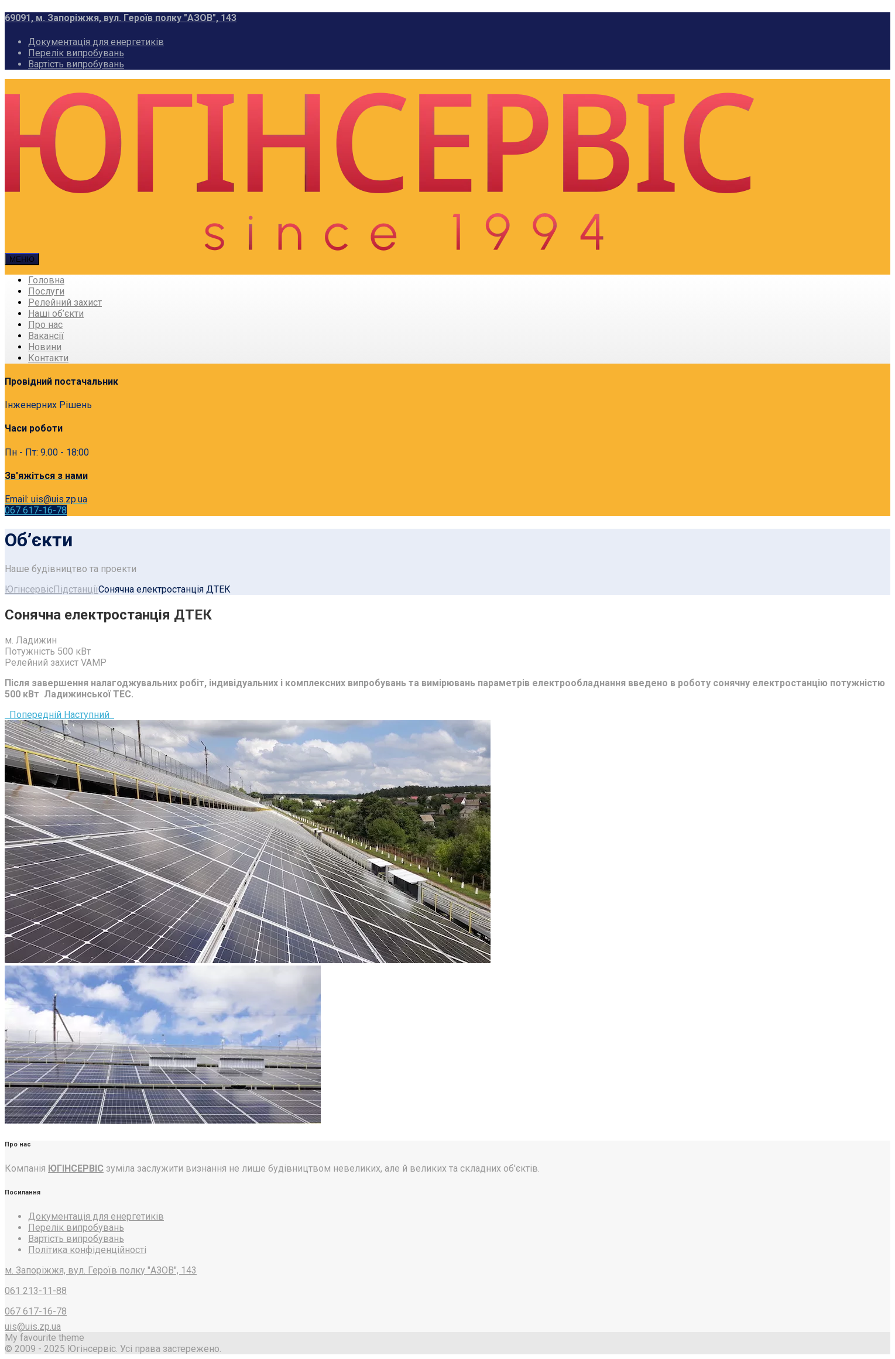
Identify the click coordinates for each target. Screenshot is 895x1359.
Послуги (46, 291)
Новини (44, 346)
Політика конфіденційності (87, 1249)
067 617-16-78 (36, 510)
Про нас (45, 324)
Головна (46, 280)
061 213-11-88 (36, 1290)
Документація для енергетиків (96, 41)
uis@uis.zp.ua (33, 1326)
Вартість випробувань (76, 64)
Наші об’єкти (56, 313)
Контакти (48, 358)
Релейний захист (65, 302)
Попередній (34, 714)
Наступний (89, 714)
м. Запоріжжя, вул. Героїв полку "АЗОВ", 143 (101, 1270)
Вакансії (46, 335)
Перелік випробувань (76, 53)
